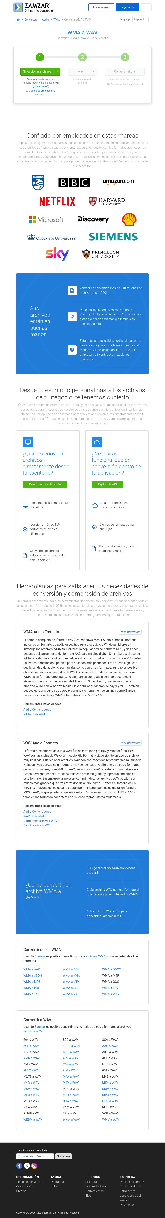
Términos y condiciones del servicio (130, 1195)
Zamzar (40, 956)
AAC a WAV (110, 1046)
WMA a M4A (71, 975)
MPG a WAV (110, 1095)
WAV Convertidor (130, 742)
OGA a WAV (71, 1101)
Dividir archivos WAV (37, 825)
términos (135, 79)
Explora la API (107, 484)
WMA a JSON (32, 975)
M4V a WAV (71, 1083)
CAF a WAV (70, 1064)
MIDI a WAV (110, 1083)
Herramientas (94, 1191)
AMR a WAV (31, 1058)
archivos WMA (96, 956)
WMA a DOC (71, 969)
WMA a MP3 (31, 982)
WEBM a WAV (32, 1119)
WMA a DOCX (111, 969)
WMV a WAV (110, 1119)
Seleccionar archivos (37, 71)
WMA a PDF (31, 988)
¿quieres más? (40, 86)
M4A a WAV (71, 1076)
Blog (88, 1195)
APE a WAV (70, 1058)
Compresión (24, 1186)
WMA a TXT (31, 994)
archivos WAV (32, 1031)
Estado (55, 1186)
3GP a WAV (31, 1046)
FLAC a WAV (31, 1070)
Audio (45, 19)
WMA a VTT (71, 994)
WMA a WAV (110, 994)
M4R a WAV (31, 1083)
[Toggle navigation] (146, 7)
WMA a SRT (71, 988)
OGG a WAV (110, 1101)
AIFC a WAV (71, 1052)
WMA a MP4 (71, 982)
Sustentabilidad (130, 1186)
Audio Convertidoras (37, 709)
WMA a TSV (110, 988)
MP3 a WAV (31, 1095)
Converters (30, 19)
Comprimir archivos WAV (40, 821)
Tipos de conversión (29, 1182)
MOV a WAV (110, 1089)
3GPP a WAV (71, 1046)
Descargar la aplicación (45, 484)
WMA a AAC (31, 969)
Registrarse (127, 7)
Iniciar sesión (101, 7)
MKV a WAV (31, 1089)
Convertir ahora (124, 71)
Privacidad (127, 1205)
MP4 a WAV (71, 1095)
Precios (21, 1191)
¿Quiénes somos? (132, 1182)
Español (139, 19)
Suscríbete (63, 1156)
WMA (56, 19)
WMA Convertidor (130, 631)
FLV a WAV (70, 1070)
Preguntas (58, 1182)
